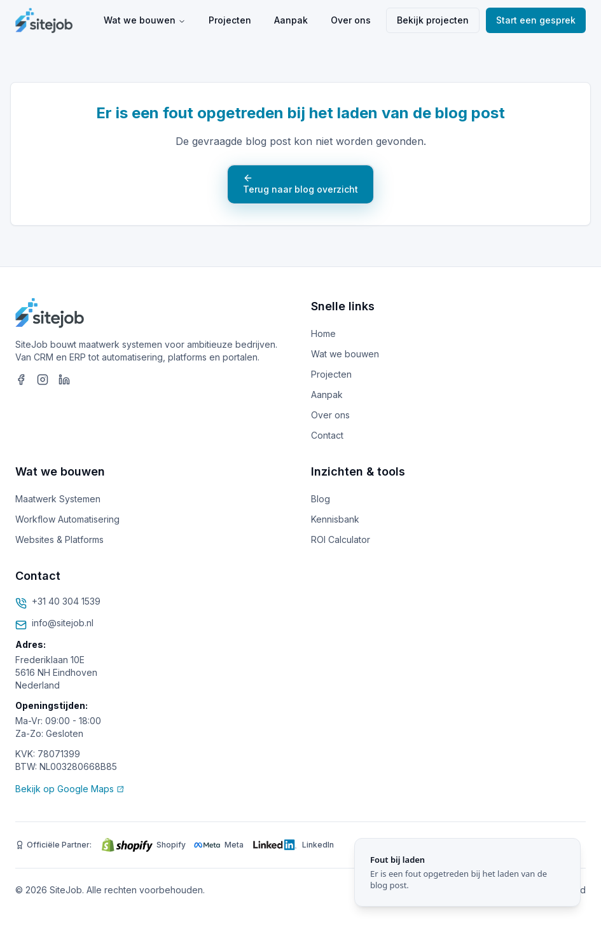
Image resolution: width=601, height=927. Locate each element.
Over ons (351, 20)
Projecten (230, 20)
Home (323, 333)
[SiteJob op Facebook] (21, 379)
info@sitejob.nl (62, 622)
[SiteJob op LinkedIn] (64, 379)
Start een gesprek (536, 20)
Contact (327, 435)
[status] (467, 872)
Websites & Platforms (59, 539)
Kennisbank (335, 519)
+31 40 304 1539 (66, 601)
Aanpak (291, 20)
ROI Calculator (340, 539)
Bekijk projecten (433, 20)
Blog (320, 498)
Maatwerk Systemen (57, 498)
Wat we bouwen (145, 20)
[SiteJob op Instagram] (42, 379)
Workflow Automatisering (67, 519)
